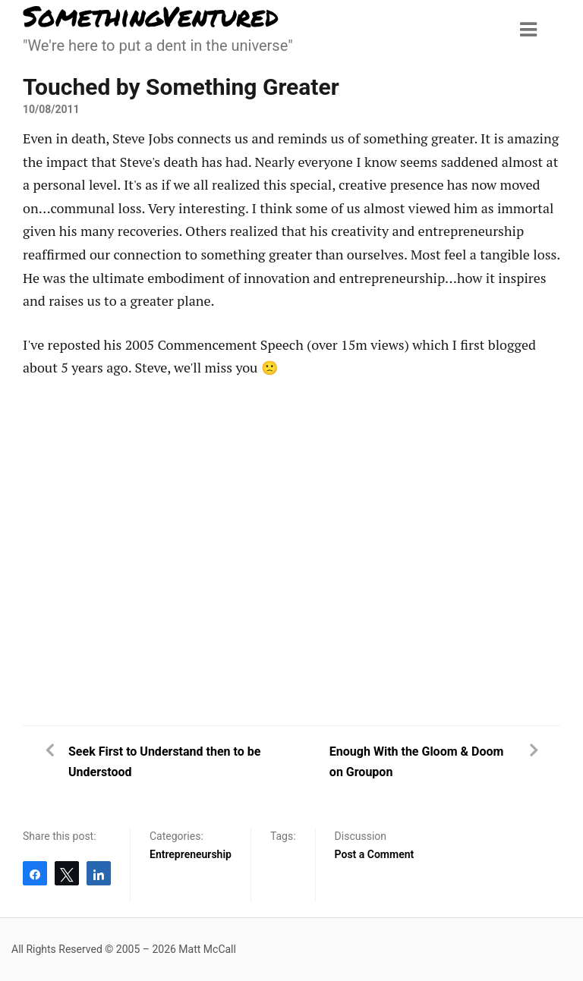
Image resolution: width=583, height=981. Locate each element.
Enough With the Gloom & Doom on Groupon (416, 761)
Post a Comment (374, 854)
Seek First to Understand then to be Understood (164, 761)
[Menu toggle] (528, 29)
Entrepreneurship (191, 854)
